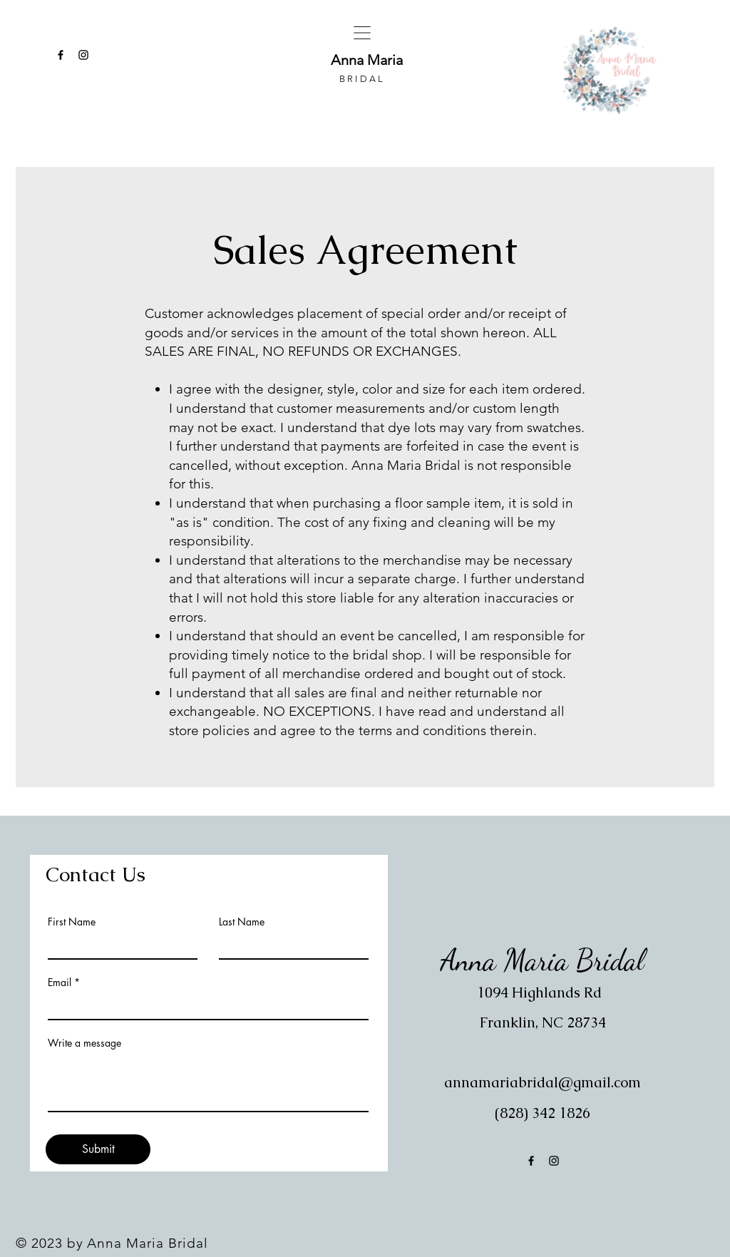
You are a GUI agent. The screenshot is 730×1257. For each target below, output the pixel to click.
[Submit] (98, 1149)
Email (59, 982)
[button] (362, 32)
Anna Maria (368, 59)
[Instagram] (83, 54)
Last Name (241, 922)
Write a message (84, 1043)
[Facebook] (60, 54)
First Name (72, 922)
